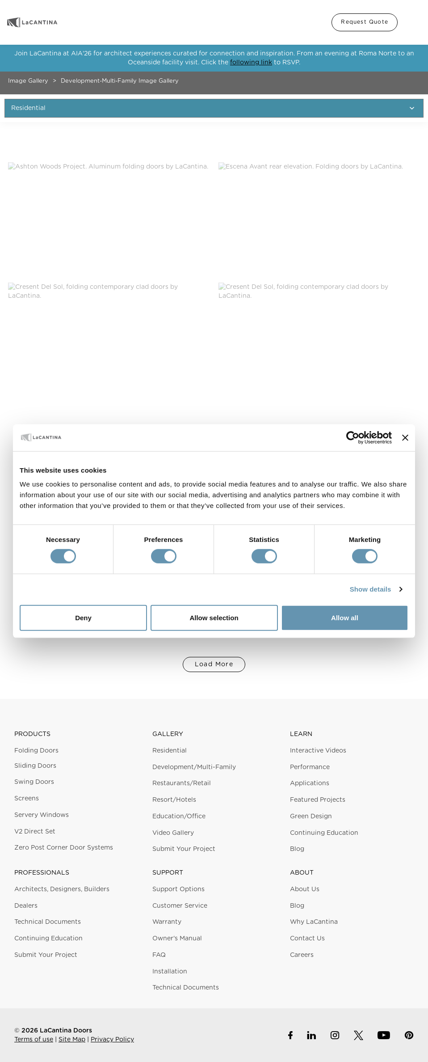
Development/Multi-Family (194, 767)
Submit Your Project (183, 849)
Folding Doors (36, 751)
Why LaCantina (314, 922)
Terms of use (33, 1040)
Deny (83, 618)
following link (251, 62)
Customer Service (179, 906)
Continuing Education (324, 833)
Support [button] (167, 873)
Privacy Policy (112, 1040)
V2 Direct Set (34, 832)
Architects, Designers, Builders (61, 889)
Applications (309, 783)
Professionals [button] (41, 873)
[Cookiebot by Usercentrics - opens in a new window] (353, 437)
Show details (370, 589)
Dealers (26, 906)
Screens (26, 798)
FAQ (159, 955)
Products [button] (32, 734)
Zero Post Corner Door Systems (63, 848)
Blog (297, 849)
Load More (214, 664)
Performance (310, 767)
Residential (169, 751)
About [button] (302, 873)
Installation (169, 972)
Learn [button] (301, 734)
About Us (304, 889)
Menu (412, 22)
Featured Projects (317, 800)
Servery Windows (41, 815)
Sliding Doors (35, 766)
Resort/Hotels (174, 800)
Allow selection (213, 618)
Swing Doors (34, 782)
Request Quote (364, 22)
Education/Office (179, 816)
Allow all (344, 618)
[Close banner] (405, 437)
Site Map (72, 1040)
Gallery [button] (167, 734)
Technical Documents (47, 922)
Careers (302, 955)
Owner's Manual (177, 938)
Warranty (166, 922)
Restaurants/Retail (181, 783)
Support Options (178, 889)
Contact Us (307, 938)
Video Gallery (173, 833)
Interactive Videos (318, 751)
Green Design (311, 816)
